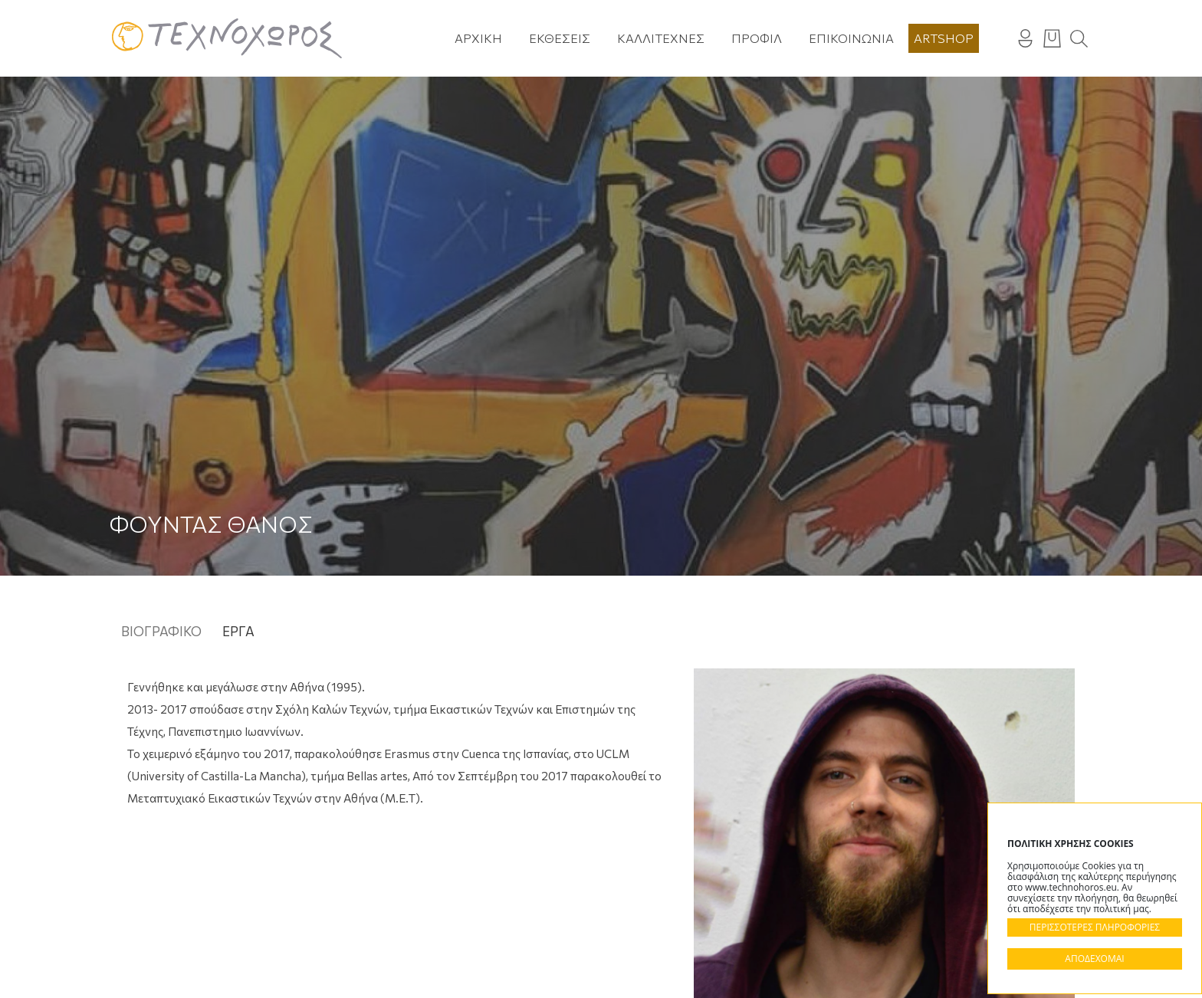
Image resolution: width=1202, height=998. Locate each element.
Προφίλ (756, 38)
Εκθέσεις (559, 38)
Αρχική (478, 38)
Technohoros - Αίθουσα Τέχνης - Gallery (227, 38)
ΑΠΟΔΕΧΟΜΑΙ (1094, 958)
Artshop (944, 38)
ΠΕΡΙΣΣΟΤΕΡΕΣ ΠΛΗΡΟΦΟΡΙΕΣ (1095, 927)
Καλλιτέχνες (660, 38)
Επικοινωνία (851, 38)
